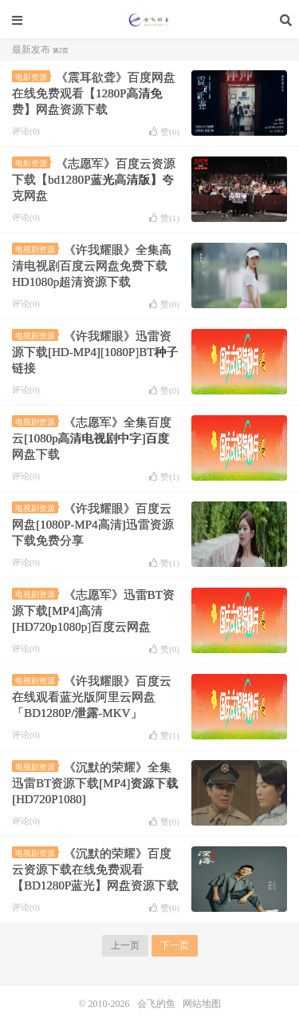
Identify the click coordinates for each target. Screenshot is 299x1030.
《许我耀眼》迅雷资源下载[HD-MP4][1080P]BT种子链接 (95, 352)
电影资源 (32, 77)
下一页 (174, 945)
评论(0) (26, 131)
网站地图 (202, 1003)
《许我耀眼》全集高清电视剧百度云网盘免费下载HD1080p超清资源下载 (91, 266)
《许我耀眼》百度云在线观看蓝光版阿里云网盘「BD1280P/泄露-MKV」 (91, 697)
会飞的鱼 (149, 20)
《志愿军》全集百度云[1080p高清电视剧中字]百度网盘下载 (91, 438)
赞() (164, 132)
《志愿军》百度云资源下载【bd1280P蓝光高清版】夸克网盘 (93, 179)
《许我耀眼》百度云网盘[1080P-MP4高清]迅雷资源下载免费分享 (93, 524)
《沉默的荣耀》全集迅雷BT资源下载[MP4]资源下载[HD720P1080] (95, 783)
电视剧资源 (36, 249)
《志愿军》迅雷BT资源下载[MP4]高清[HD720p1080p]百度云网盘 (93, 610)
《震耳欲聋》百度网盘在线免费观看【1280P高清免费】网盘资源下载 (93, 93)
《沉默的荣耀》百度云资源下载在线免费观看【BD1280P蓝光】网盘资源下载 (95, 869)
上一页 (125, 945)
